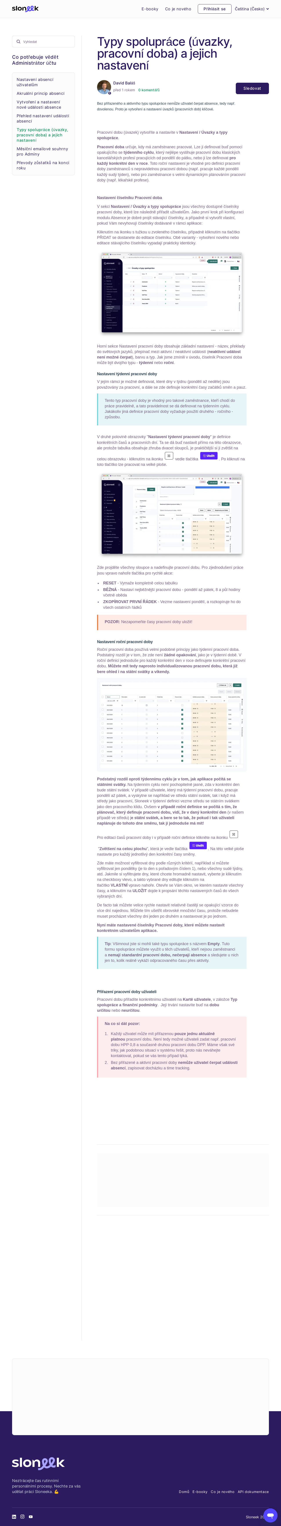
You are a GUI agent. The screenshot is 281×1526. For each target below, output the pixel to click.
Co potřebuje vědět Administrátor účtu (35, 60)
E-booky (150, 9)
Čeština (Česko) (252, 9)
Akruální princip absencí (41, 93)
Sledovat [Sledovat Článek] (252, 88)
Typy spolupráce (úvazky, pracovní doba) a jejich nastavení (42, 135)
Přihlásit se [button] (215, 9)
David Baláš (124, 83)
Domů (184, 1491)
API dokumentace (253, 1491)
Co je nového (178, 9)
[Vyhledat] (43, 42)
